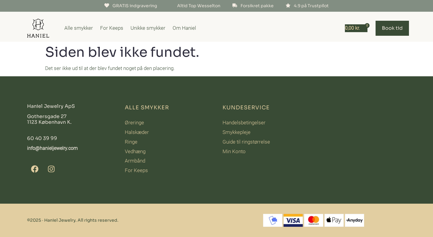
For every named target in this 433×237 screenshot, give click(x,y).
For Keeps (111, 28)
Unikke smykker (148, 28)
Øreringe (134, 123)
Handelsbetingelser (244, 123)
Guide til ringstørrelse (246, 142)
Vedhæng (135, 151)
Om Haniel (184, 28)
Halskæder (137, 132)
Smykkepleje (236, 132)
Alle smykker (78, 28)
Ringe (131, 142)
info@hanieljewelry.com (52, 148)
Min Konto (234, 151)
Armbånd (135, 161)
